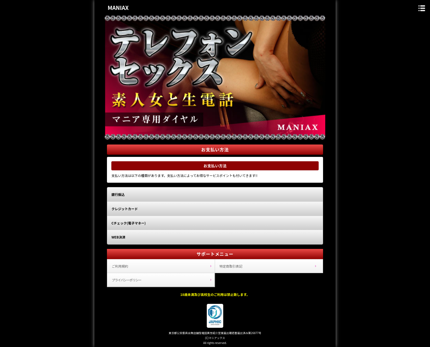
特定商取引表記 (230, 266)
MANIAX (118, 8)
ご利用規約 (120, 266)
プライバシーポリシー (126, 279)
